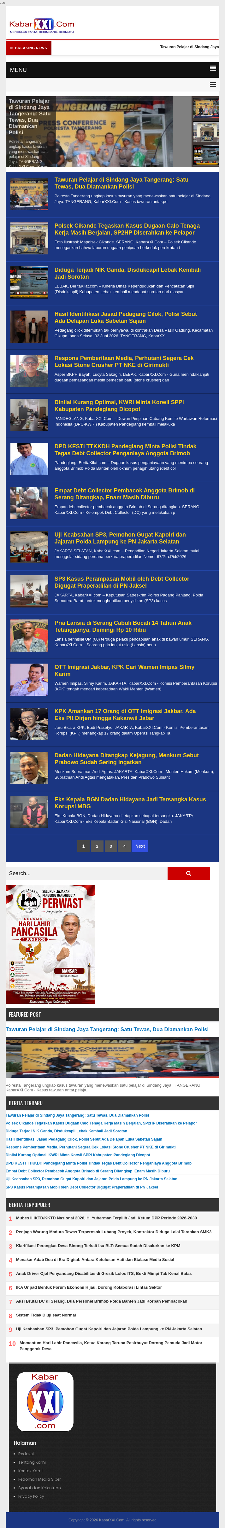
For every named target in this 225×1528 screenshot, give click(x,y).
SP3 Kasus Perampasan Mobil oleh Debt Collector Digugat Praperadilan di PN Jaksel (122, 582)
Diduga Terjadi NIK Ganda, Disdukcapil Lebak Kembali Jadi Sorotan (66, 1131)
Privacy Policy (31, 1496)
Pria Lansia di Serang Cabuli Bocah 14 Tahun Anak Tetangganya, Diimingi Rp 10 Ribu (123, 626)
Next (140, 846)
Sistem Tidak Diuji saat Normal (46, 1315)
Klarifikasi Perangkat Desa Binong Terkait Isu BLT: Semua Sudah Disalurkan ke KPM (98, 1245)
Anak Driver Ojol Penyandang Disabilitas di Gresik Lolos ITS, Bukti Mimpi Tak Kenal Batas (104, 1273)
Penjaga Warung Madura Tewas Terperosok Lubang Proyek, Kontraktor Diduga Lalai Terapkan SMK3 (113, 1231)
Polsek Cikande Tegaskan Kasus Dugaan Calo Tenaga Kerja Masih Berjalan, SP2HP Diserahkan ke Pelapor (127, 229)
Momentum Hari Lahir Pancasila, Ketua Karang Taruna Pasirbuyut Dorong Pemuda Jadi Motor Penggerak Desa (111, 1345)
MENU (18, 70)
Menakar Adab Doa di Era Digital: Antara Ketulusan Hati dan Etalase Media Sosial (95, 1259)
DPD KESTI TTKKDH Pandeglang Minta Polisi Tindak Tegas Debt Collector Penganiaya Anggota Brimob (126, 449)
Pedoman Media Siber (39, 1479)
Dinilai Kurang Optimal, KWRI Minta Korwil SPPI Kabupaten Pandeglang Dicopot (119, 405)
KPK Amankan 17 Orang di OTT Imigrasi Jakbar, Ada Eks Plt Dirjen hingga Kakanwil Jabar (125, 714)
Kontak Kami (30, 1470)
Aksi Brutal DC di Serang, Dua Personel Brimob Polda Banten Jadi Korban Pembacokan (101, 1301)
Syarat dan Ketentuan (39, 1487)
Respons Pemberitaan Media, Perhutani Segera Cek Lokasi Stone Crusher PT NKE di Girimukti (124, 361)
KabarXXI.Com (111, 1520)
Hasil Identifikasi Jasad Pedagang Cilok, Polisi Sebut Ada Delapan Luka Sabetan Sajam (126, 317)
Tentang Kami (32, 1462)
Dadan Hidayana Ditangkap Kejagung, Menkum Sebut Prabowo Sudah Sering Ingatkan (127, 758)
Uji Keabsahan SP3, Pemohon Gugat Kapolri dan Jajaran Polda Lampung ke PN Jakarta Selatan (120, 538)
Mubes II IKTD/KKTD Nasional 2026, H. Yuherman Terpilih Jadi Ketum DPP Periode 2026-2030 (106, 1218)
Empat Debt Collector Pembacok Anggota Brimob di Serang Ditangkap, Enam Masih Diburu (125, 494)
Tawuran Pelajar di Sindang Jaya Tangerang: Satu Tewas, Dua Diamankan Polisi (30, 117)
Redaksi (26, 1453)
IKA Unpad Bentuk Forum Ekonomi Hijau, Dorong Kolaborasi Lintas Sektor (89, 1287)
